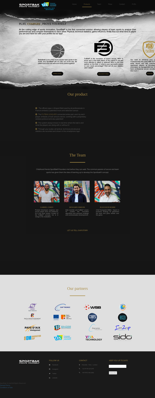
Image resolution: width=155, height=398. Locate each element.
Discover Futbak (103, 74)
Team (99, 4)
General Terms (5, 385)
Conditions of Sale (6, 387)
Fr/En (134, 4)
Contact (122, 4)
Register (150, 73)
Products (87, 4)
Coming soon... (57, 73)
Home (74, 4)
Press (110, 4)
